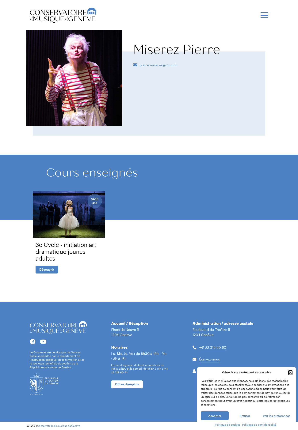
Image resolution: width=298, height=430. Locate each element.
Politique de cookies (227, 424)
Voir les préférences (276, 415)
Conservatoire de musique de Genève (58, 425)
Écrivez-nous (209, 359)
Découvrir (46, 269)
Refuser (245, 415)
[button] (290, 372)
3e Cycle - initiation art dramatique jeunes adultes (66, 251)
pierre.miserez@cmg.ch (158, 65)
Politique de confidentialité (259, 424)
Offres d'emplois (127, 384)
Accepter (214, 415)
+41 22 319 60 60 (212, 347)
